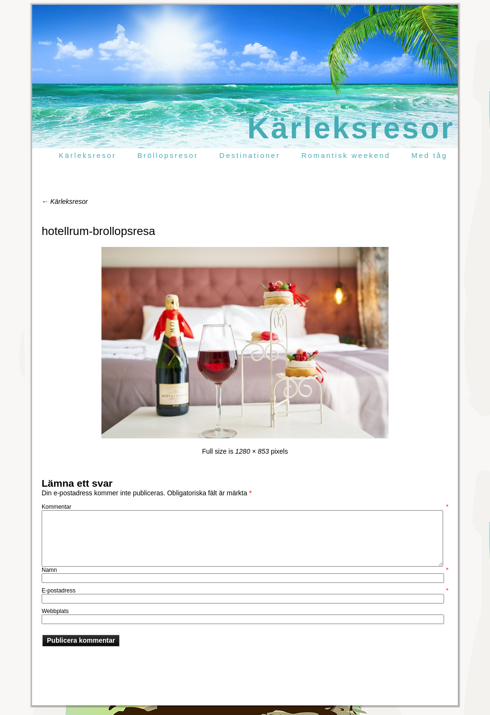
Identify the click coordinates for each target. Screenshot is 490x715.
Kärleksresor (351, 128)
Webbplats (55, 611)
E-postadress (245, 590)
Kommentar (245, 506)
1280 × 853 (252, 451)
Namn (245, 570)
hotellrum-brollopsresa (98, 230)
